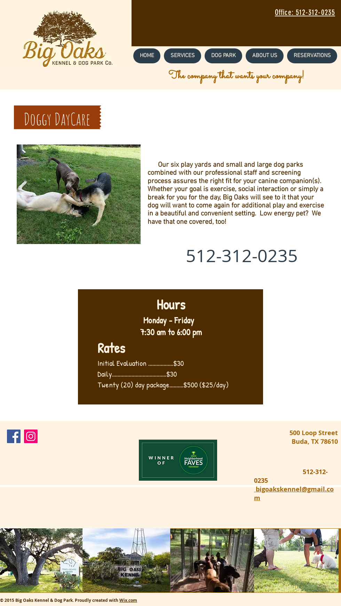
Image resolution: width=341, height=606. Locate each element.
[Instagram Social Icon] (31, 436)
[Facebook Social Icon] (14, 436)
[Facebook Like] (84, 438)
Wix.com (128, 600)
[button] (182, 55)
